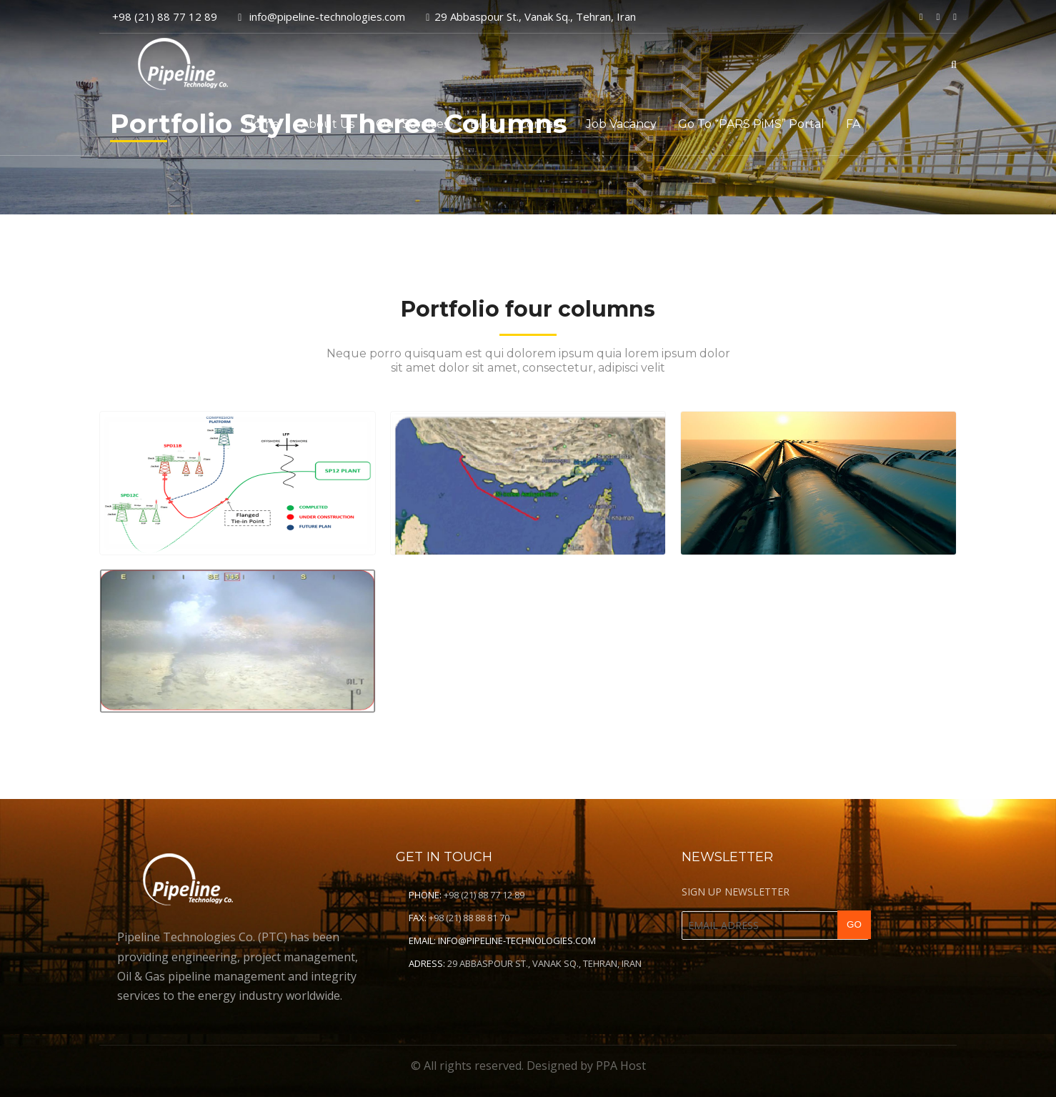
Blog (483, 124)
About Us (327, 124)
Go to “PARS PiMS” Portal (751, 124)
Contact (541, 124)
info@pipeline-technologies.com (517, 940)
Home (261, 124)
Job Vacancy (621, 124)
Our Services (412, 124)
